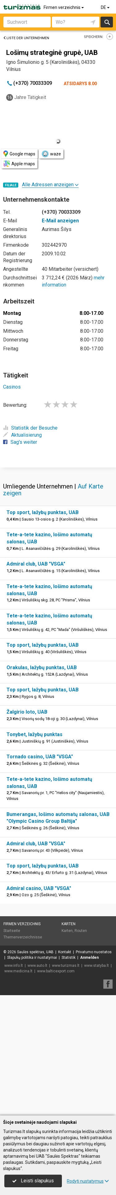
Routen (81, 1051)
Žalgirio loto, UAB (26, 832)
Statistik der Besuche (30, 428)
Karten (68, 1044)
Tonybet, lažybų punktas (34, 855)
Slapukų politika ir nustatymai (32, 1078)
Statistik (68, 1078)
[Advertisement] (58, 527)
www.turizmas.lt (65, 1086)
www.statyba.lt (96, 1086)
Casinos (12, 387)
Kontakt (64, 1072)
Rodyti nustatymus (88, 1181)
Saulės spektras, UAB (35, 1072)
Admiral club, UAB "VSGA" (35, 684)
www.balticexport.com (56, 1091)
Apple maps (19, 163)
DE (105, 7)
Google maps (19, 153)
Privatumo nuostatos (94, 1072)
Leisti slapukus (33, 1181)
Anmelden (89, 1078)
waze (51, 154)
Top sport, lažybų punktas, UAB (42, 633)
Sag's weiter (20, 442)
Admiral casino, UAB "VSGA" (38, 1009)
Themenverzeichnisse (22, 1057)
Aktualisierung (22, 435)
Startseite (11, 1051)
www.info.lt (13, 1086)
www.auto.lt (37, 1086)
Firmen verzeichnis (64, 7)
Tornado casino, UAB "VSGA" (39, 877)
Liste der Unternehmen (26, 38)
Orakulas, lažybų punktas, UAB (41, 788)
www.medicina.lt (18, 1091)
